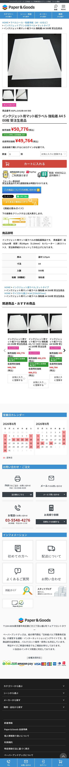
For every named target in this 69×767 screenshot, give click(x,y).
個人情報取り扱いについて (16, 735)
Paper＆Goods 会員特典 (15, 729)
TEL (8, 763)
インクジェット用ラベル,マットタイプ (31, 287)
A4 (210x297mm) (37, 293)
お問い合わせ (26, 763)
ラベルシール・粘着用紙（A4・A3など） (29, 22)
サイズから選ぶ (20, 293)
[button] (4, 350)
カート (60, 763)
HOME (5, 22)
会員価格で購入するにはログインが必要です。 (24, 147)
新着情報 (8, 723)
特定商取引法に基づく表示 (16, 748)
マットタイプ (43, 25)
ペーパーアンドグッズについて (18, 755)
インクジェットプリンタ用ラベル (19, 25)
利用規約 (8, 742)
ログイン (43, 763)
